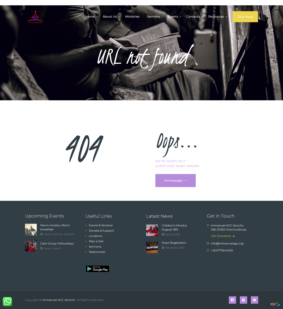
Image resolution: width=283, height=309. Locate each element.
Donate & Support (101, 230)
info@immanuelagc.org (227, 243)
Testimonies (97, 252)
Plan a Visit (96, 241)
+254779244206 (222, 250)
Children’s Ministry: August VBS (174, 227)
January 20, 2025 (174, 247)
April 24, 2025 (172, 234)
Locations (95, 236)
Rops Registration (174, 242)
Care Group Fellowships (56, 243)
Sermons (95, 246)
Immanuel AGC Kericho (59, 300)
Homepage (173, 180)
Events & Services (101, 225)
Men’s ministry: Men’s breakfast (55, 227)
